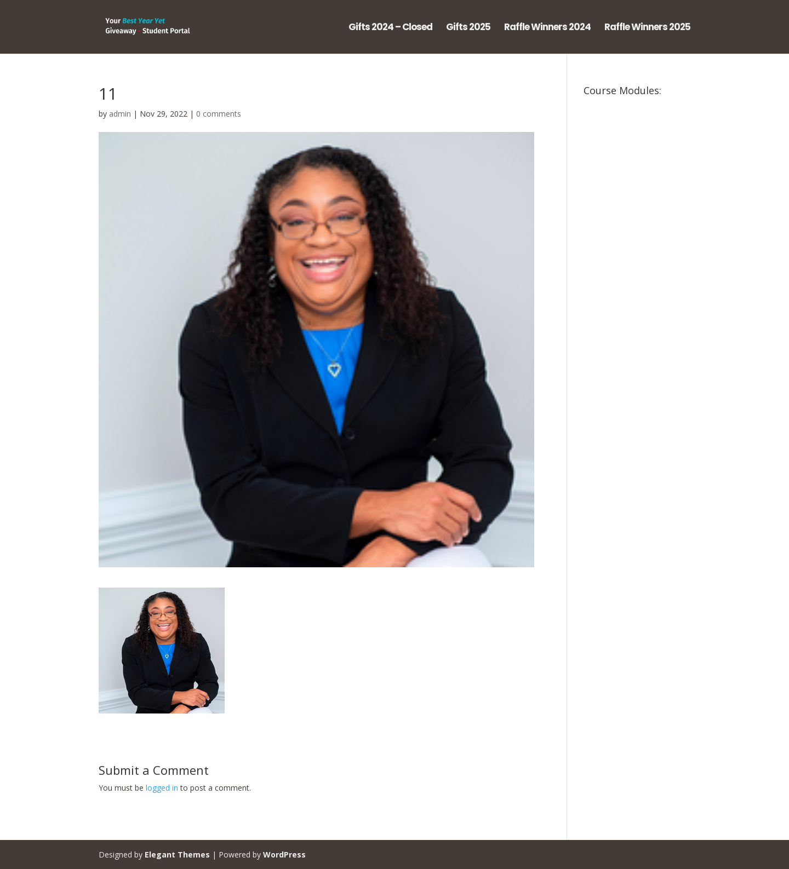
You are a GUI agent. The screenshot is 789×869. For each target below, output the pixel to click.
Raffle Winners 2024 (547, 28)
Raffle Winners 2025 (647, 28)
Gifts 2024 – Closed (390, 28)
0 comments (218, 113)
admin (120, 113)
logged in (162, 787)
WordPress (284, 854)
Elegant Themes (177, 854)
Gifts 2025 (468, 28)
